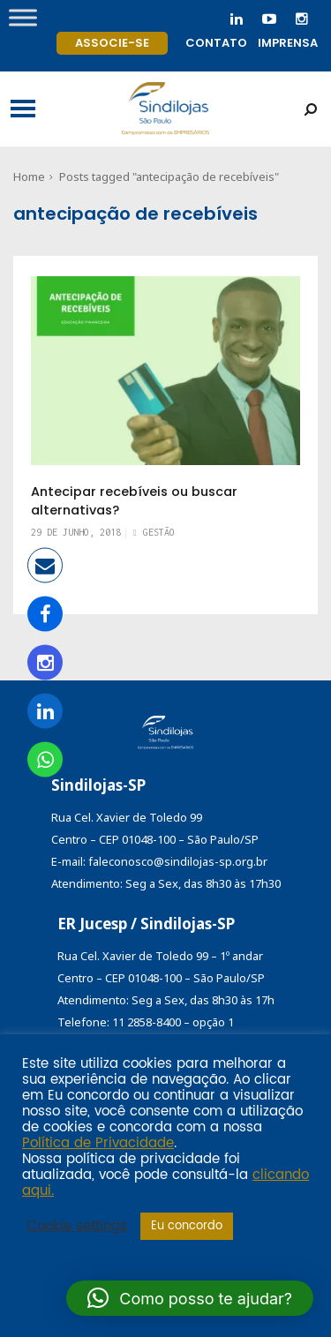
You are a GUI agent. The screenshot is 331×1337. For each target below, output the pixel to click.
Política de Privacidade (98, 1143)
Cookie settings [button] (76, 1227)
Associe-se (112, 42)
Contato (216, 42)
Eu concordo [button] (186, 1226)
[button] (189, 1298)
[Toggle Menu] (23, 17)
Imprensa (288, 42)
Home (29, 176)
